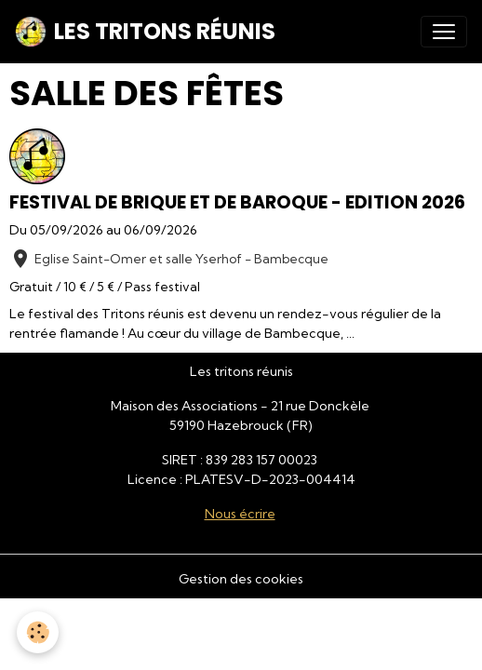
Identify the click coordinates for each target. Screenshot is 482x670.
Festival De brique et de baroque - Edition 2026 (237, 202)
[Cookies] (38, 632)
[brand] (145, 31)
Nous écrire (240, 513)
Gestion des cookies (241, 578)
